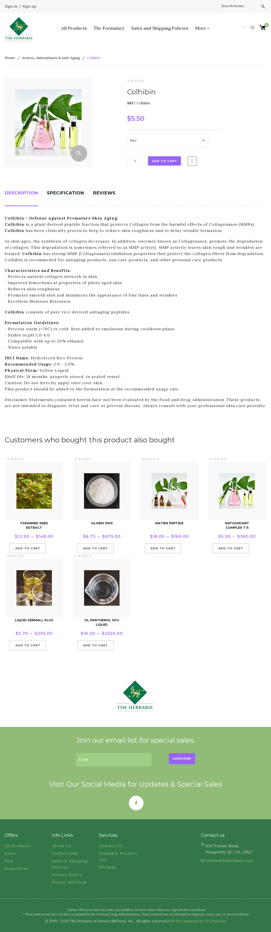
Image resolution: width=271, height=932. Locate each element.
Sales (10, 853)
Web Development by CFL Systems (197, 921)
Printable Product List (118, 856)
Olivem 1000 (102, 523)
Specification (65, 193)
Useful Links (65, 853)
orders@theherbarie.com (229, 860)
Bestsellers (16, 868)
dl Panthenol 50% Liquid (101, 622)
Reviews (104, 193)
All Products (18, 845)
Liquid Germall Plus (34, 620)
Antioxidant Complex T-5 (237, 525)
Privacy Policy (67, 874)
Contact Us (111, 845)
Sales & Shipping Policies (70, 864)
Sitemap (107, 867)
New (9, 860)
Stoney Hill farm (69, 882)
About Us (61, 845)
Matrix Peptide (169, 523)
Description (21, 193)
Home (10, 57)
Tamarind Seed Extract (34, 525)
